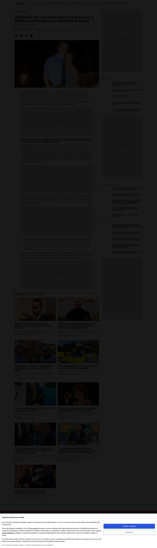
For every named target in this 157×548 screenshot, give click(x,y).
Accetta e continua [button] (129, 526)
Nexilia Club (129, 532)
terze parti (34, 528)
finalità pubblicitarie (8, 533)
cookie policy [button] (6, 524)
